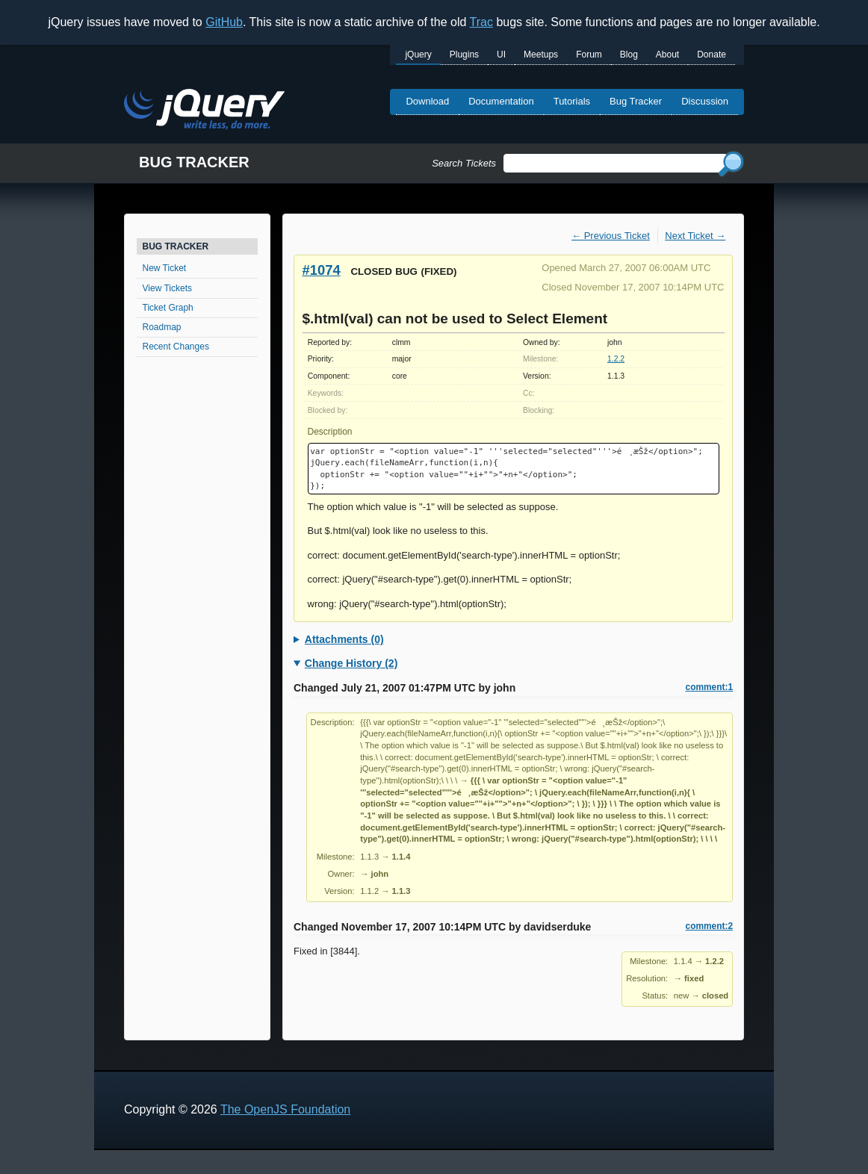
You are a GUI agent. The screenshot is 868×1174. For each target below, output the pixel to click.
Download (427, 101)
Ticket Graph (168, 307)
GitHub (224, 22)
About (667, 54)
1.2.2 (615, 359)
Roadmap (162, 327)
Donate (711, 54)
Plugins (464, 54)
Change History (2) (351, 663)
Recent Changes (176, 346)
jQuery (418, 54)
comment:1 (709, 687)
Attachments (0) (344, 639)
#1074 (322, 270)
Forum (589, 54)
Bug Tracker (636, 101)
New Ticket (165, 268)
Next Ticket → (695, 235)
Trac (481, 22)
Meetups (541, 54)
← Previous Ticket (610, 235)
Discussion (704, 101)
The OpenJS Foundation (285, 1109)
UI (501, 54)
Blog (629, 54)
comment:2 (709, 926)
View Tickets (167, 288)
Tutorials (572, 101)
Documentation (500, 101)
